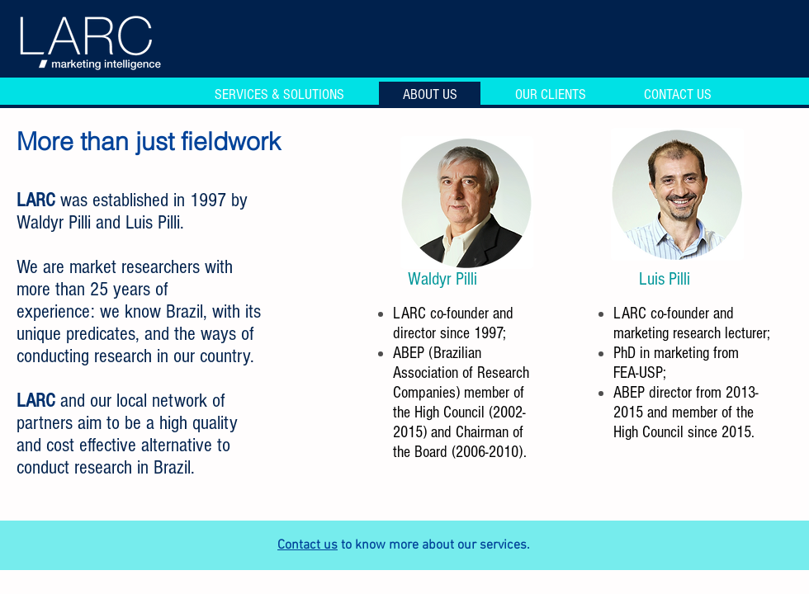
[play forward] (516, 202)
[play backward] (421, 202)
